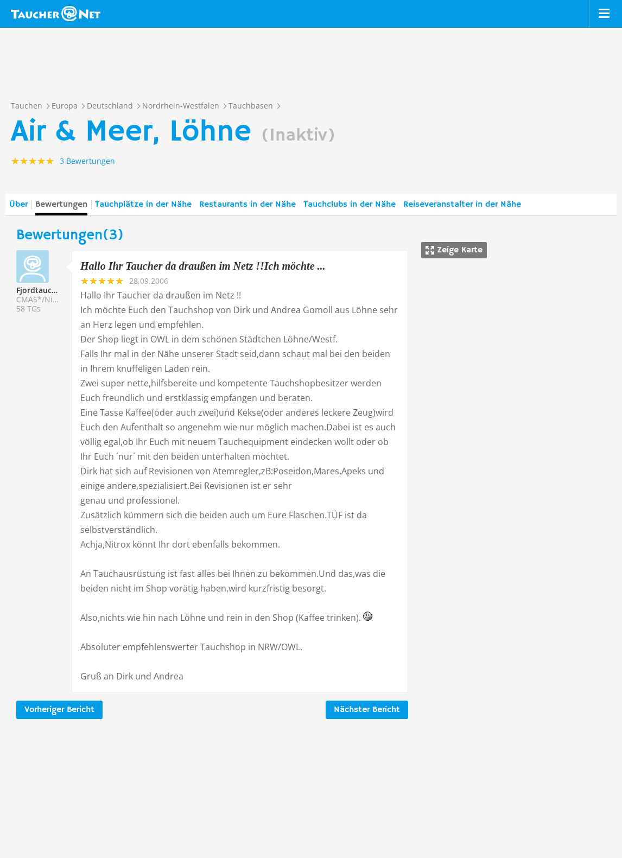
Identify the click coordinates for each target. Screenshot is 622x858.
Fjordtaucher (40, 290)
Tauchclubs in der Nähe (349, 204)
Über (18, 204)
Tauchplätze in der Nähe (143, 204)
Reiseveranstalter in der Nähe (462, 204)
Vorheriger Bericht (59, 709)
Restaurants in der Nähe (247, 204)
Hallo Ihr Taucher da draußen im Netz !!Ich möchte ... (203, 266)
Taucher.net (55, 13)
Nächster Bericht (367, 709)
